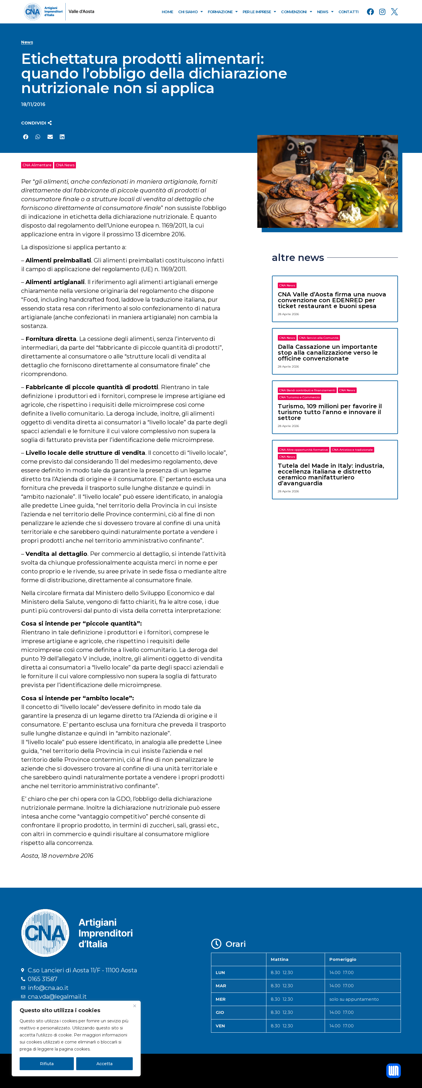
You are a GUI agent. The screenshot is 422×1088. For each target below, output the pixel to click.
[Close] (134, 1005)
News (325, 11)
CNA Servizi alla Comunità (318, 338)
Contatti (348, 11)
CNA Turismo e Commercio (299, 397)
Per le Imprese (259, 11)
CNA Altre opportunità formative (303, 450)
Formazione (222, 11)
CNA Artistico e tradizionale (352, 450)
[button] (36, 123)
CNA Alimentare (37, 165)
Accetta (104, 1063)
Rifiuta (47, 1063)
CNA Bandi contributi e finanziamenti (307, 390)
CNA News (65, 165)
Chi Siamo (190, 11)
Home (167, 11)
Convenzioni (296, 11)
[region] (76, 1038)
